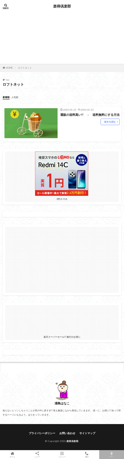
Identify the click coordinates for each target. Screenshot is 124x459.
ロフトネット (25, 67)
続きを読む (110, 121)
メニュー (62, 455)
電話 (86, 455)
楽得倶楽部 (62, 6)
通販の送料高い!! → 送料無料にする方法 (90, 115)
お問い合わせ (67, 433)
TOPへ (111, 455)
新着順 (6, 97)
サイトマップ (87, 433)
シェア (37, 455)
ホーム (12, 455)
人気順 (14, 97)
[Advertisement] (62, 35)
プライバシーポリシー (42, 433)
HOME (9, 67)
